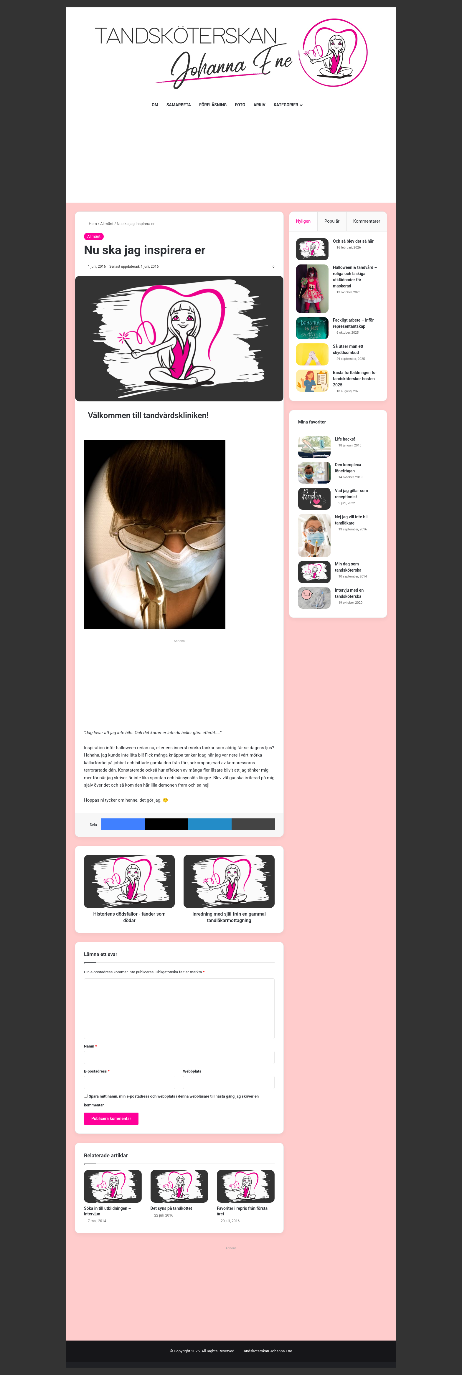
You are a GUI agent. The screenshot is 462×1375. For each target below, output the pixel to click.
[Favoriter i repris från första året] (246, 1186)
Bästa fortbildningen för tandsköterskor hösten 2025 (354, 380)
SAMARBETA (178, 104)
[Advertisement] (231, 158)
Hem (90, 223)
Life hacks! (345, 443)
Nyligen (303, 221)
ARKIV (259, 104)
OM (155, 104)
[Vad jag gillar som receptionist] (314, 503)
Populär (332, 221)
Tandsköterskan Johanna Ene (267, 1351)
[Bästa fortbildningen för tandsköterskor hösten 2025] (314, 383)
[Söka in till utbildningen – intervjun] (113, 1186)
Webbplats (192, 1071)
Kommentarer (366, 221)
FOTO (240, 104)
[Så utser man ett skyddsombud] (314, 356)
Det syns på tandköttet (171, 1208)
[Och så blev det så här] (314, 251)
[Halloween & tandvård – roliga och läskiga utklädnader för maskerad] (314, 291)
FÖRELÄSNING (213, 104)
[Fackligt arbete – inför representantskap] (314, 330)
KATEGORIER (286, 104)
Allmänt (106, 223)
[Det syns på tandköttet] (179, 1186)
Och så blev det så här (355, 243)
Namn (90, 1046)
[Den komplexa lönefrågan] (314, 477)
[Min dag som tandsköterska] (314, 576)
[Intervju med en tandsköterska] (314, 602)
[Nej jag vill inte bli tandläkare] (314, 539)
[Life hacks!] (314, 451)
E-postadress (97, 1071)
